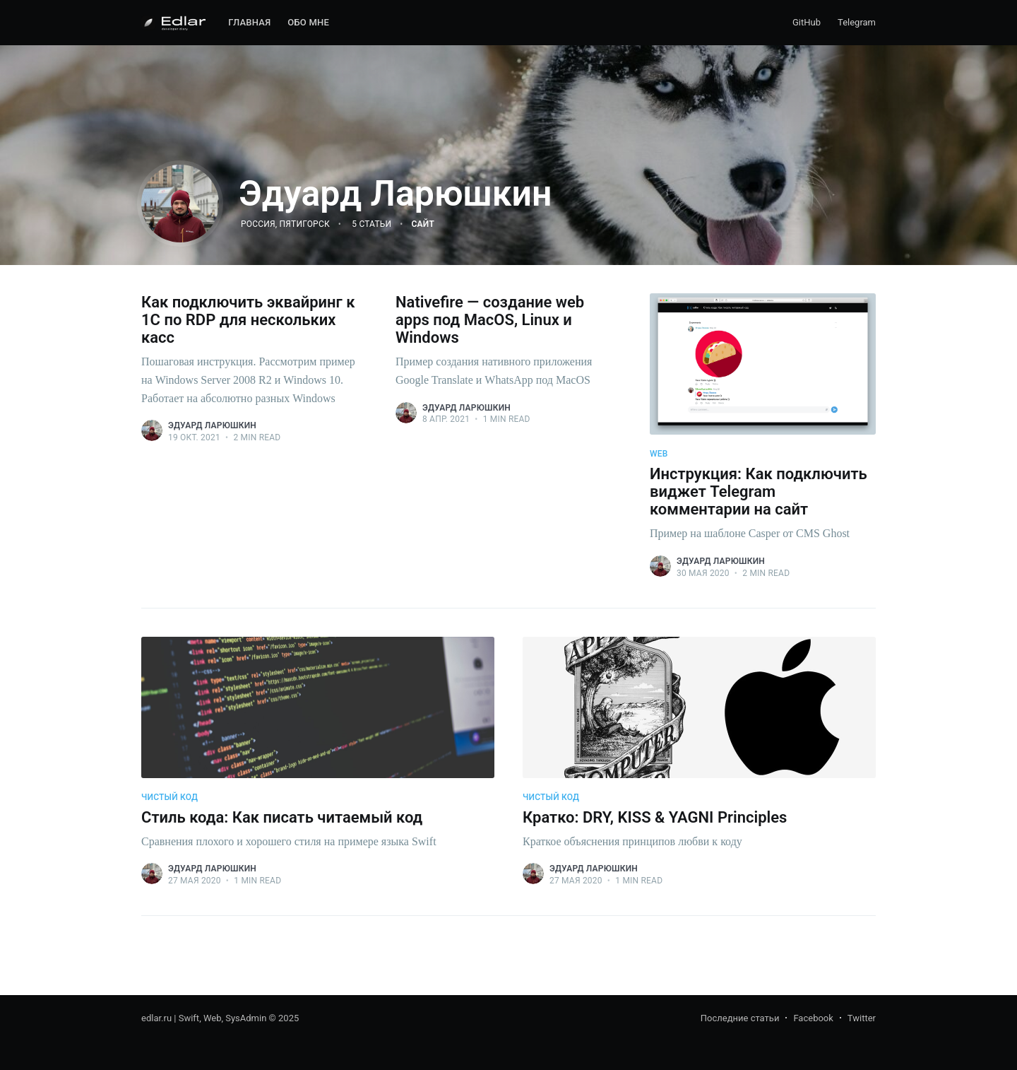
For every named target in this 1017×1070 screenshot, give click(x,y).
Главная (249, 22)
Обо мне (308, 22)
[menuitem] (249, 23)
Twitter (862, 1018)
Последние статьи (740, 1018)
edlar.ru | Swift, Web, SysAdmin (203, 1018)
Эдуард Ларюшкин (212, 425)
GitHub (806, 22)
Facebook (813, 1018)
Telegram (857, 22)
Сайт (423, 224)
